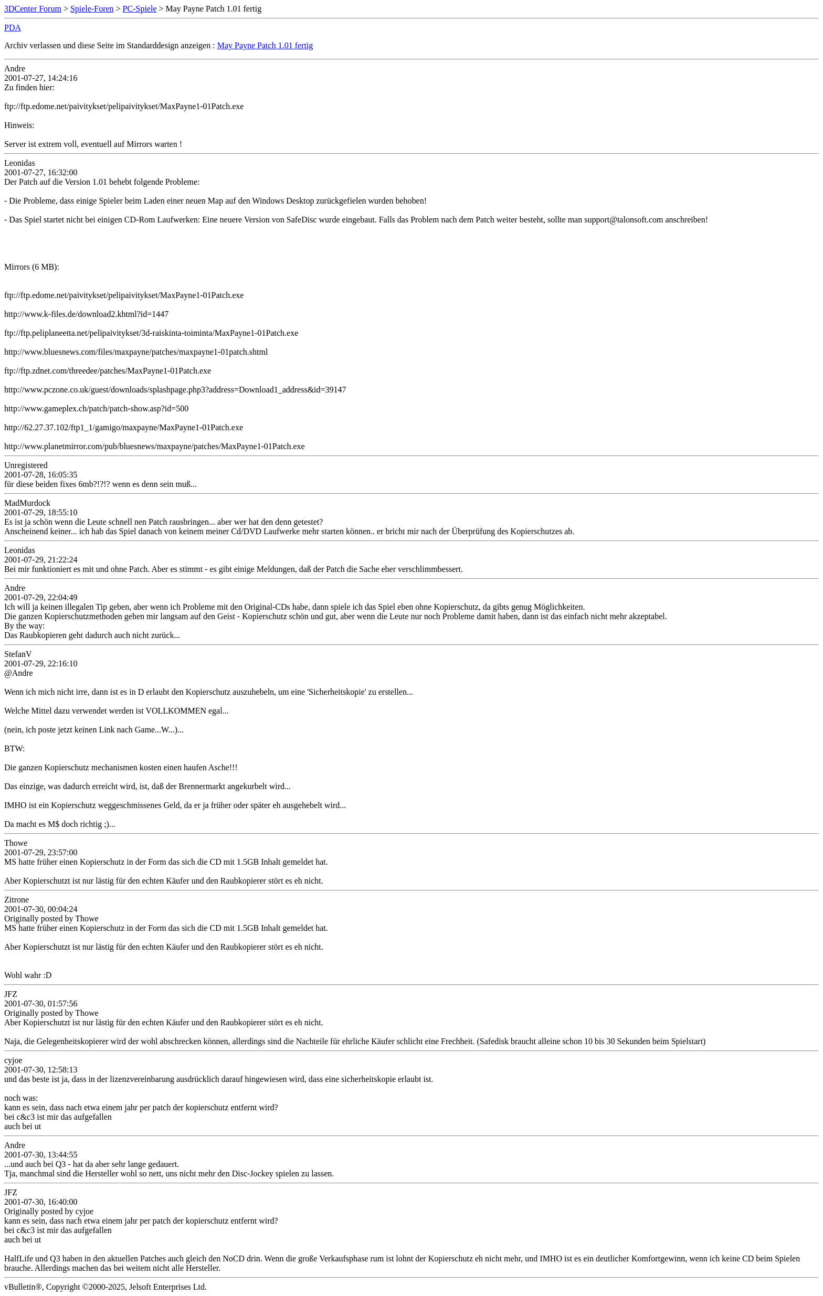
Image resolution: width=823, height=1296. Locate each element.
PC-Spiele (140, 8)
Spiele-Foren (92, 8)
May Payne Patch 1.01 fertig (265, 45)
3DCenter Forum (32, 8)
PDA (12, 27)
